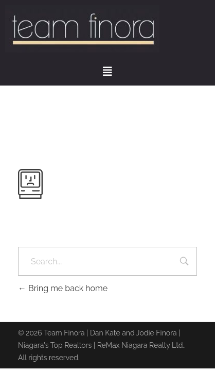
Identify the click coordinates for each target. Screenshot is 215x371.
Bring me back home (62, 288)
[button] (107, 71)
